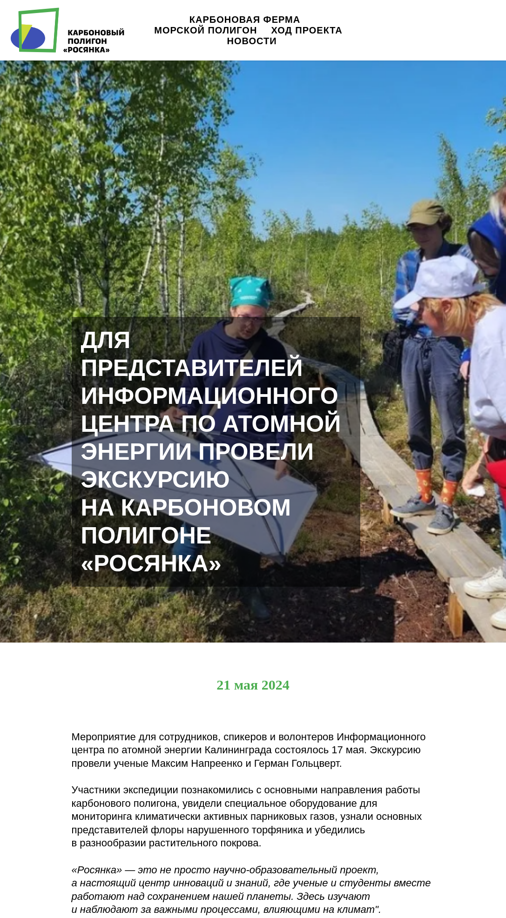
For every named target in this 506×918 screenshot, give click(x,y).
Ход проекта (306, 30)
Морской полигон (205, 30)
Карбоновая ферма (244, 19)
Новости (252, 41)
